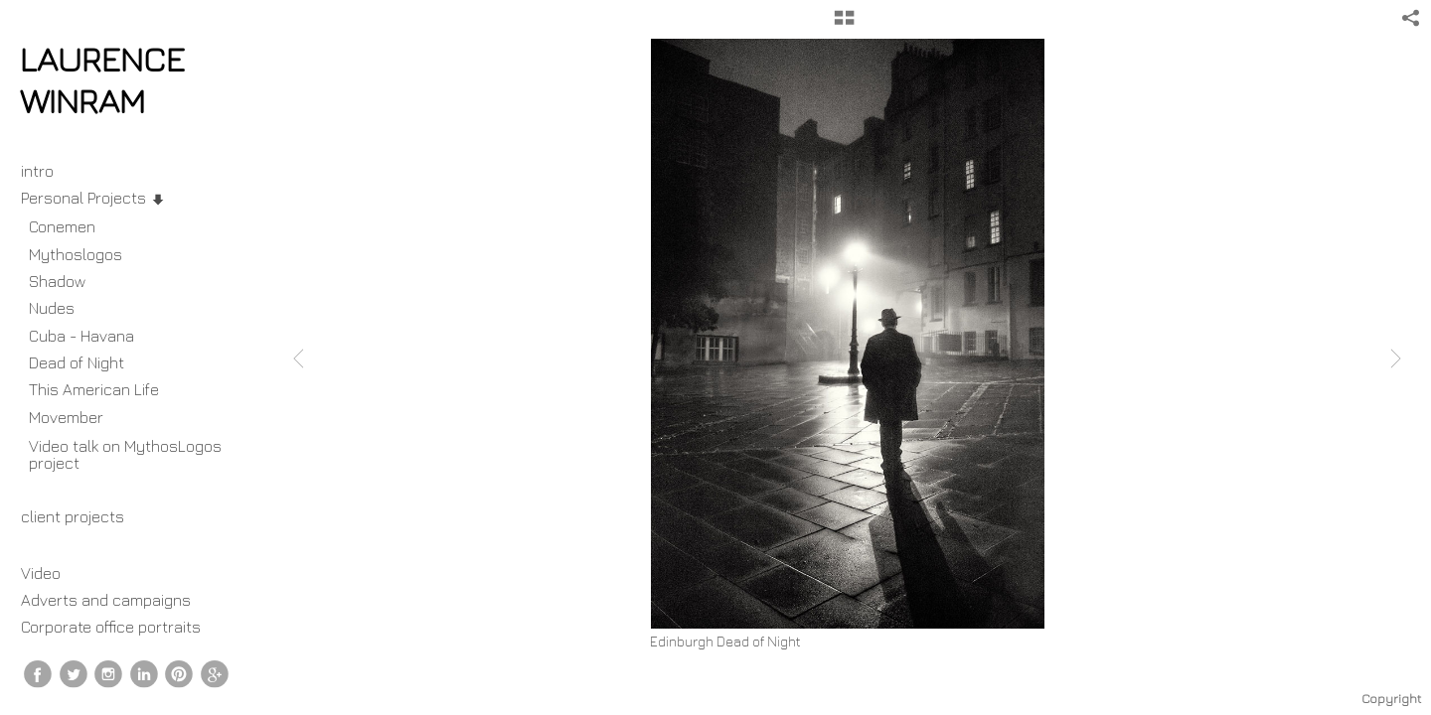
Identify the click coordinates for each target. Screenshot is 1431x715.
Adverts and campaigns (106, 600)
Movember (76, 417)
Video (41, 573)
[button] (844, 25)
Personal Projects (93, 198)
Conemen (62, 226)
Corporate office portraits (111, 627)
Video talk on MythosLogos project (125, 454)
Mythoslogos (75, 254)
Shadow (57, 281)
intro (37, 171)
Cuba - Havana (81, 336)
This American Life (94, 389)
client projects (82, 516)
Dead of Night (76, 362)
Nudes (52, 308)
